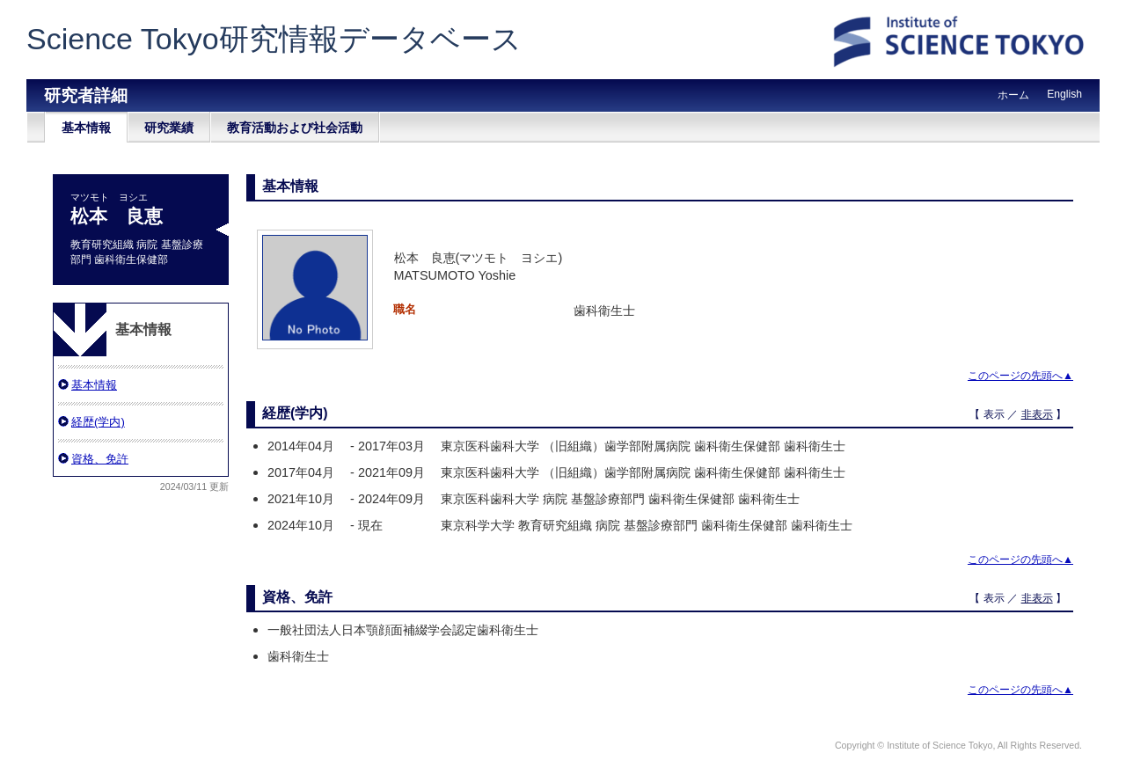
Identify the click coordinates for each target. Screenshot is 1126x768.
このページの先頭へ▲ (1020, 375)
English (1064, 94)
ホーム (1013, 95)
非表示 (1037, 414)
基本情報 (86, 128)
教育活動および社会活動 (294, 128)
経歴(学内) (98, 421)
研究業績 (169, 128)
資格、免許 (99, 458)
